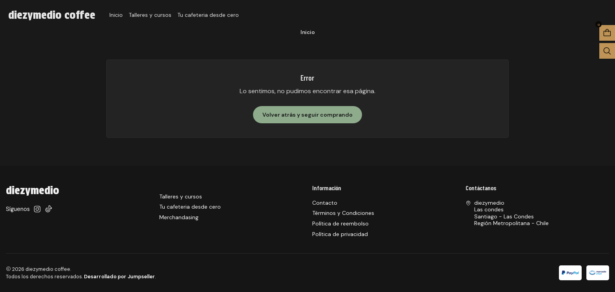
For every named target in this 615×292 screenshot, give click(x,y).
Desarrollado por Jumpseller (119, 276)
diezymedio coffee (51, 14)
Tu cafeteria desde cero (208, 14)
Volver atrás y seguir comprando (307, 114)
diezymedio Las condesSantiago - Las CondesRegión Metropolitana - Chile (507, 213)
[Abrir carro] (607, 33)
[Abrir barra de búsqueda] (607, 51)
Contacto (324, 202)
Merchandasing (178, 217)
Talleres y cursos (150, 14)
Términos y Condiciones (343, 212)
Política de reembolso (340, 223)
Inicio (116, 14)
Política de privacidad (340, 234)
